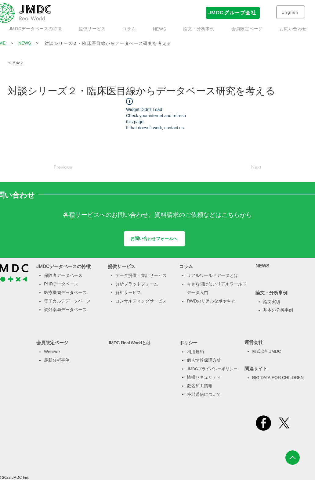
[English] (290, 12)
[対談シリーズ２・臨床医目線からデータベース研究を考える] (176, 43)
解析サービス (128, 292)
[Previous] (74, 167)
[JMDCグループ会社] (233, 13)
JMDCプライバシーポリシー (212, 369)
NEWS (24, 43)
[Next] (246, 167)
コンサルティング (132, 301)
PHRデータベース (61, 283)
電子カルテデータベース (67, 301)
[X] (284, 423)
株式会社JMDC (266, 351)
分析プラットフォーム (136, 283)
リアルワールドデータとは (212, 275)
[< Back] (28, 63)
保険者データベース (63, 275)
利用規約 (195, 351)
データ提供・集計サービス (141, 275)
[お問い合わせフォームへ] (154, 238)
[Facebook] (263, 423)
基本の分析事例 (278, 310)
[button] (198, 29)
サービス (158, 301)
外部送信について (204, 394)
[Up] (292, 457)
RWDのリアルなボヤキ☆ (211, 301)
